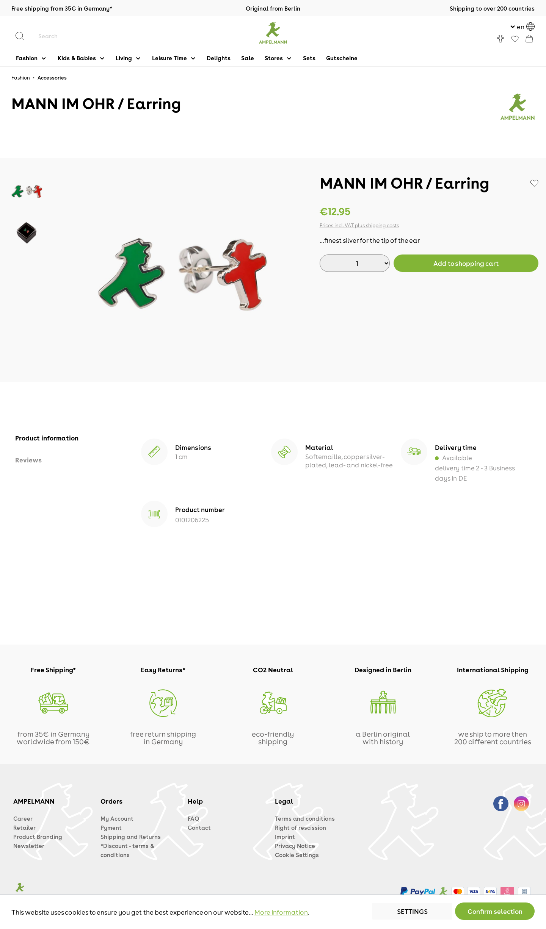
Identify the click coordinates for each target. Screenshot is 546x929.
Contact (199, 827)
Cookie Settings (297, 855)
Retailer (24, 827)
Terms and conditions (305, 818)
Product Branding (37, 836)
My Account (116, 818)
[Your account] (500, 38)
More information (281, 912)
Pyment (111, 827)
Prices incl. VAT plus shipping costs (359, 225)
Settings (412, 911)
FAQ (193, 818)
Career (23, 818)
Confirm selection (495, 911)
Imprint (285, 836)
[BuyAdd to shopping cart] (466, 263)
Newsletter (28, 845)
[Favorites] (515, 39)
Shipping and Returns (130, 836)
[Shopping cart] (529, 38)
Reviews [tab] (28, 460)
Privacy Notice (295, 845)
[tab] (55, 438)
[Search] (23, 36)
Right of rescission (300, 827)
